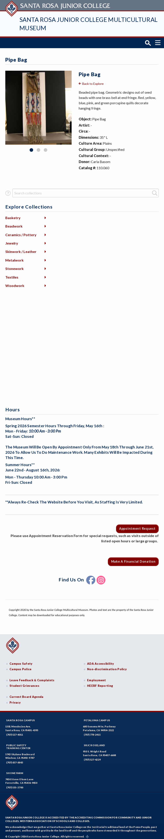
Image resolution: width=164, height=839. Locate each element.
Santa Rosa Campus (20, 717)
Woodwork (14, 283)
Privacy (15, 700)
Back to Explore (93, 81)
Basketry (13, 215)
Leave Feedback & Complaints (32, 678)
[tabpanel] (38, 105)
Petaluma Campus (97, 717)
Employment (96, 678)
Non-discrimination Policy (107, 667)
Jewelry (11, 241)
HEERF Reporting (100, 683)
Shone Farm (14, 770)
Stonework (14, 266)
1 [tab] (31, 148)
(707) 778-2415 (92, 732)
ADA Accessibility (100, 661)
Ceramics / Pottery (20, 232)
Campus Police (21, 667)
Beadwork (14, 224)
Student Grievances (24, 683)
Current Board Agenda (27, 694)
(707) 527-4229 (92, 757)
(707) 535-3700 (14, 785)
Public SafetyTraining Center (18, 744)
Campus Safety (21, 661)
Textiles (11, 275)
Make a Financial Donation (133, 559)
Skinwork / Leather (20, 249)
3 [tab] (45, 148)
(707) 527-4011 (14, 732)
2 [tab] (38, 148)
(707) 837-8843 (14, 760)
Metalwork (14, 258)
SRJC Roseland (94, 742)
